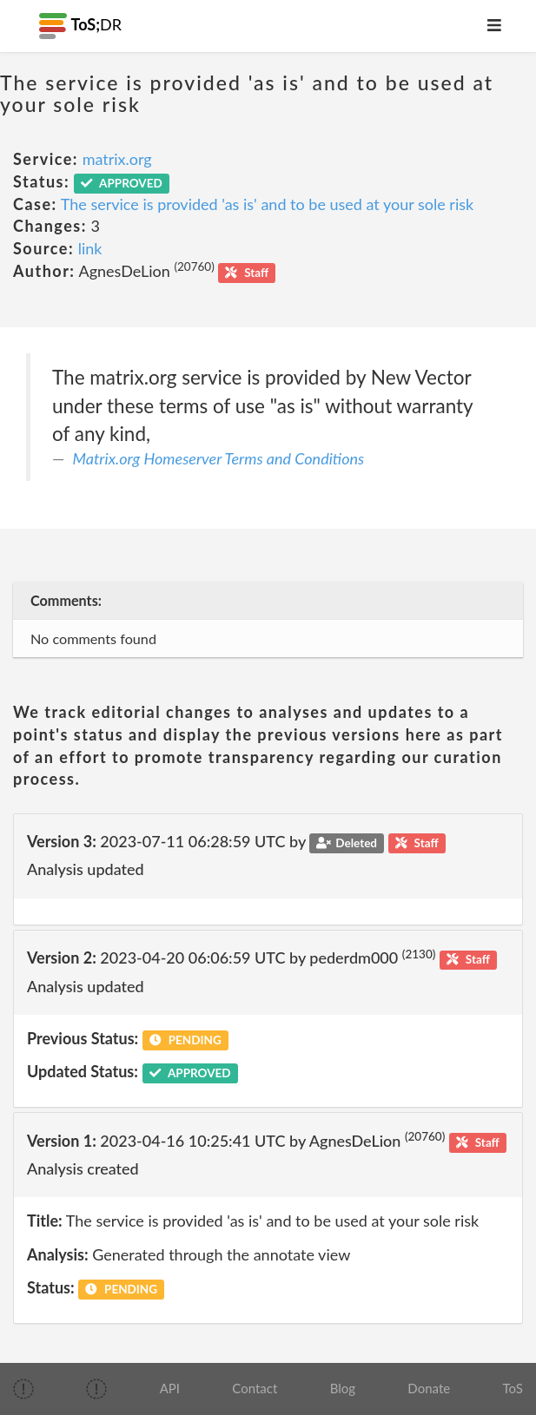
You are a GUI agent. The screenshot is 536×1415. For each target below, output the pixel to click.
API (170, 1388)
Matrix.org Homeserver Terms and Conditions (219, 458)
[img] (23, 1389)
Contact (254, 1388)
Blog (342, 1388)
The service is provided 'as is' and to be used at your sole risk (267, 204)
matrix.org (117, 158)
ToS (512, 1388)
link (90, 248)
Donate (428, 1388)
